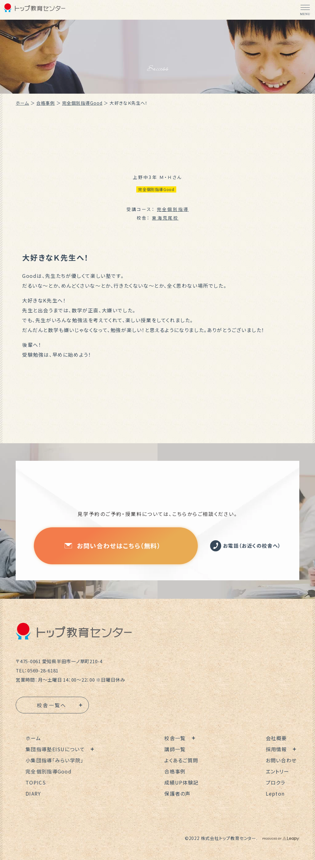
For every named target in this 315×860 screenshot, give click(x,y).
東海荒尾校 (165, 218)
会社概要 (276, 738)
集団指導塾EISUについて (55, 749)
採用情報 (276, 749)
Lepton (275, 793)
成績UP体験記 (181, 782)
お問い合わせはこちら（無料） (113, 545)
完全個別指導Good (82, 103)
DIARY (33, 793)
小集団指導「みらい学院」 (54, 760)
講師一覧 (174, 749)
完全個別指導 (173, 209)
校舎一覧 (174, 738)
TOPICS (36, 782)
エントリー (277, 771)
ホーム (22, 103)
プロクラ (275, 782)
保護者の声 (177, 793)
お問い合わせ (281, 760)
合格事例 (45, 103)
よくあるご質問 (181, 760)
